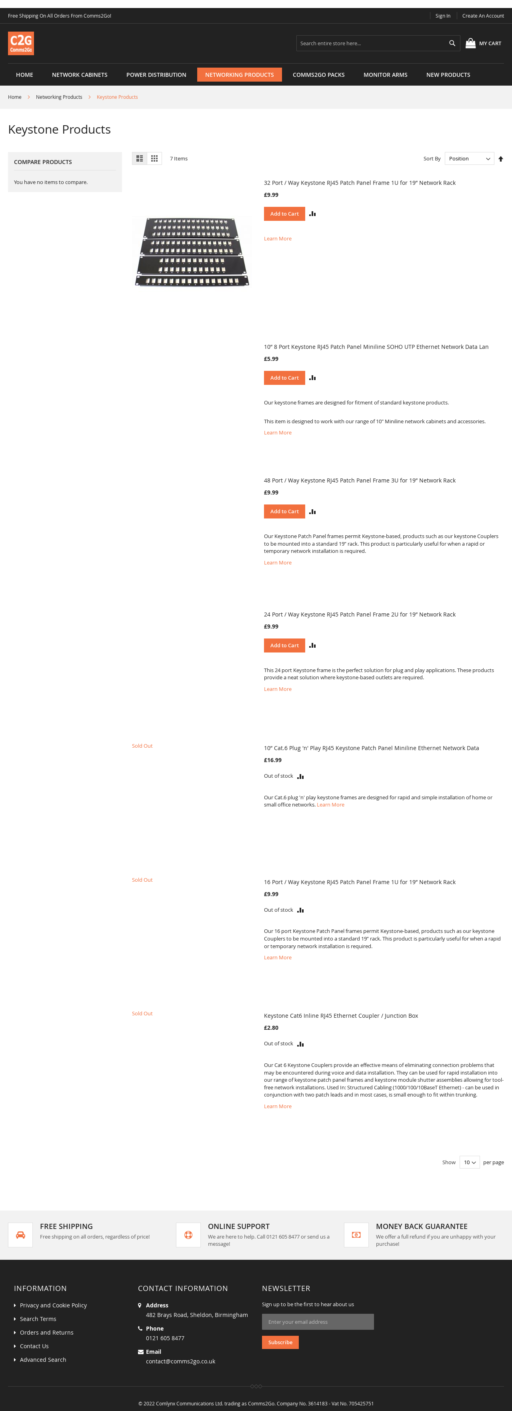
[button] (312, 213)
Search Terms (38, 1319)
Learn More (278, 238)
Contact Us (34, 1346)
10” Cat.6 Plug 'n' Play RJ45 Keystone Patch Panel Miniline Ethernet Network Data (371, 748)
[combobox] (378, 43)
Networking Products (59, 97)
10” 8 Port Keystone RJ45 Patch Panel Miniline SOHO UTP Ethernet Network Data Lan (376, 346)
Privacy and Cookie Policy (53, 1305)
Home (24, 74)
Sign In (443, 15)
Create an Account (483, 15)
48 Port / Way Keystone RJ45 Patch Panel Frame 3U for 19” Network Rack (360, 480)
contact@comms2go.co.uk (180, 1361)
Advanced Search (43, 1359)
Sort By (432, 158)
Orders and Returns (47, 1332)
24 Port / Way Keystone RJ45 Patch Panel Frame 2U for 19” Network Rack (360, 614)
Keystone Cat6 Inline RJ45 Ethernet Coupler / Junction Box (341, 1015)
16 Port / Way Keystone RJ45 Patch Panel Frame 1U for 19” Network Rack (360, 882)
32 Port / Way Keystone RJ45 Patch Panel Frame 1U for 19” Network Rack (360, 182)
